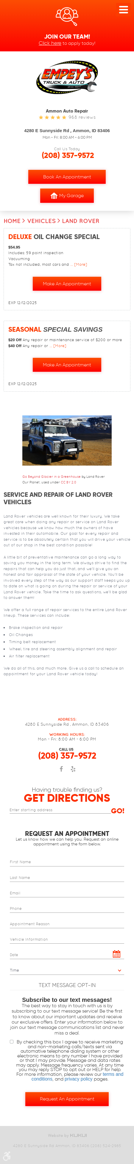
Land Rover (80, 220)
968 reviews (82, 117)
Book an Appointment (67, 177)
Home (12, 220)
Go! (117, 811)
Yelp (73, 772)
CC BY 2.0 (69, 482)
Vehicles (41, 220)
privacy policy (79, 1078)
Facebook (61, 772)
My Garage (67, 195)
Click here (50, 43)
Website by (67, 1135)
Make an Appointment (67, 284)
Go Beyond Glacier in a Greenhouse (51, 476)
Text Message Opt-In (67, 985)
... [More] (78, 264)
